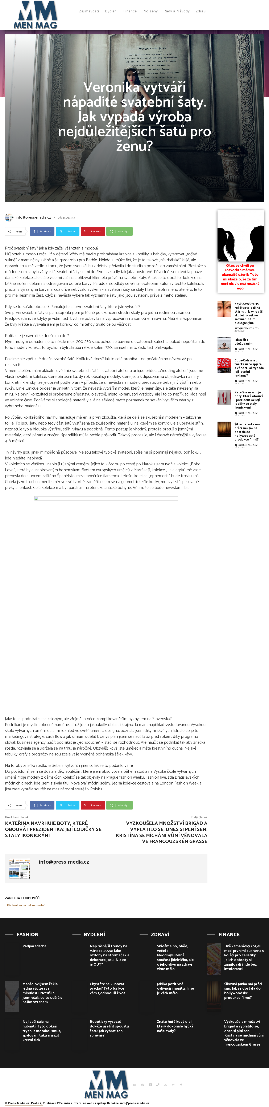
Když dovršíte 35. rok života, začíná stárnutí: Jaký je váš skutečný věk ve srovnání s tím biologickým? (248, 313)
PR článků (63, 1103)
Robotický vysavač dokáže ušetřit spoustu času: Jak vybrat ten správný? (109, 1029)
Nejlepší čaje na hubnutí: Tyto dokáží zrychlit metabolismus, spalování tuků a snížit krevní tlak (41, 1031)
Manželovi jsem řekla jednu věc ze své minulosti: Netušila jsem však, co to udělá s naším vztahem (42, 993)
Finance (134, 72)
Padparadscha (34, 946)
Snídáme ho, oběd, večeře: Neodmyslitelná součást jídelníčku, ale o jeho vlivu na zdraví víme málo (175, 957)
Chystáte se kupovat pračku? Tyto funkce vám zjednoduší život (107, 988)
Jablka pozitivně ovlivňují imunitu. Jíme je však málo (175, 988)
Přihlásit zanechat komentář (26, 905)
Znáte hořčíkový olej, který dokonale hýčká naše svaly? (175, 1026)
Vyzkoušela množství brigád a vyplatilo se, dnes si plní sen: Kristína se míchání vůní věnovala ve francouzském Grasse (161, 832)
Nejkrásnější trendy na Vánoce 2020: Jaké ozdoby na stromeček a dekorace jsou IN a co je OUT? (109, 955)
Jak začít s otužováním (244, 341)
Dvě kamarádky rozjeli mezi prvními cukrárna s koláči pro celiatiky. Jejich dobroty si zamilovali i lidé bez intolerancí (244, 957)
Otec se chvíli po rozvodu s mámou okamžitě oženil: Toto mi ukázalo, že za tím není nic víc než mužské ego (240, 277)
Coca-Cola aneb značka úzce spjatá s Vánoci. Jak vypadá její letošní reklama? (249, 368)
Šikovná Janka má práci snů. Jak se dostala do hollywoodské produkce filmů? (247, 432)
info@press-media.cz (33, 217)
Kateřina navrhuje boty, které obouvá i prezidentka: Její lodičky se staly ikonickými (53, 829)
